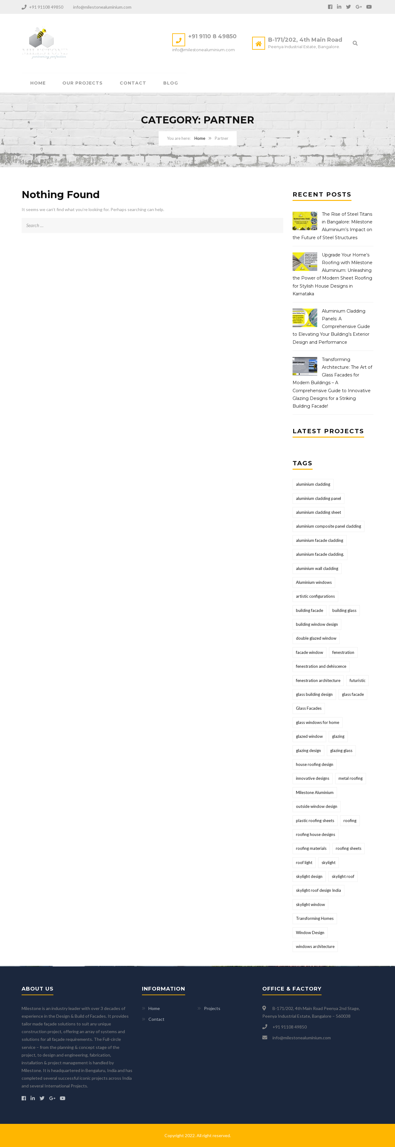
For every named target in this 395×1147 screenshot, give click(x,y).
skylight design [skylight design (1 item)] (309, 876)
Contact (133, 83)
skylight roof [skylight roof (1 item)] (343, 876)
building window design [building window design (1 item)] (317, 624)
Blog (171, 83)
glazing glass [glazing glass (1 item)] (341, 750)
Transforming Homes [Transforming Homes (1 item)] (315, 918)
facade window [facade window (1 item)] (309, 652)
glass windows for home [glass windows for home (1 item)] (317, 722)
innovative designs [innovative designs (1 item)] (312, 778)
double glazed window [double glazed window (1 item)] (316, 638)
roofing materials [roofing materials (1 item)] (311, 848)
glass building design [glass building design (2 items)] (314, 694)
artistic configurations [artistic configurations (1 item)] (315, 596)
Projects (212, 1008)
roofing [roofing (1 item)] (349, 820)
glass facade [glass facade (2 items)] (353, 694)
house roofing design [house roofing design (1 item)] (314, 764)
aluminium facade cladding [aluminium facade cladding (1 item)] (319, 540)
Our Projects (83, 83)
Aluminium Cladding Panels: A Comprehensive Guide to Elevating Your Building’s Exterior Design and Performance (331, 327)
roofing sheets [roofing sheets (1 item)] (348, 848)
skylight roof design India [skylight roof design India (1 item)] (318, 890)
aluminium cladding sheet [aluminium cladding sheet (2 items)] (318, 512)
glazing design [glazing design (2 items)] (308, 750)
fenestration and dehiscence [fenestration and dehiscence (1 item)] (321, 666)
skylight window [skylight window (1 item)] (310, 904)
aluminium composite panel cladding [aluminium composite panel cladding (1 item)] (328, 526)
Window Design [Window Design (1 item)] (310, 932)
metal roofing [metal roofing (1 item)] (351, 778)
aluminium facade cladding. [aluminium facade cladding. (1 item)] (320, 554)
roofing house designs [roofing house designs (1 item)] (315, 834)
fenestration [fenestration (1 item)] (343, 652)
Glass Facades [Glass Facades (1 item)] (309, 708)
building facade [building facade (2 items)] (309, 610)
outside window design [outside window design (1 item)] (316, 806)
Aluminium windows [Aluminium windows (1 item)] (314, 582)
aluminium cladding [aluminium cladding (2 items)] (313, 484)
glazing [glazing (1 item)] (338, 736)
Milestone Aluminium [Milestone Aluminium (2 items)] (315, 792)
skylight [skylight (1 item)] (328, 862)
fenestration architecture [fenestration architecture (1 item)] (318, 680)
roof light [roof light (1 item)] (304, 862)
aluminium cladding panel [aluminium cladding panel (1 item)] (318, 498)
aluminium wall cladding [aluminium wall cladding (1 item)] (317, 568)
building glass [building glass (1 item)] (344, 610)
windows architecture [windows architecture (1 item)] (315, 946)
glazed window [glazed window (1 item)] (309, 736)
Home (38, 83)
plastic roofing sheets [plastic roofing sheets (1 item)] (315, 820)
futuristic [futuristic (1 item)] (357, 680)
